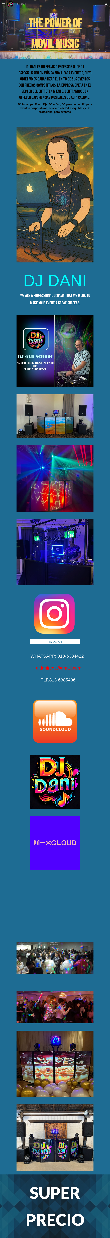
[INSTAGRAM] (55, 641)
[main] (55, 34)
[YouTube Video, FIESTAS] (55, 901)
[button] (3, 4)
